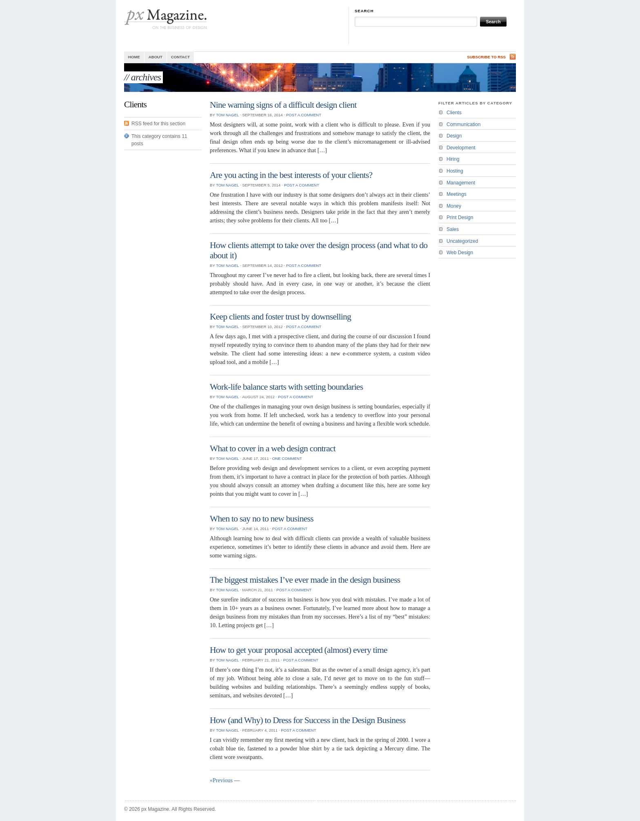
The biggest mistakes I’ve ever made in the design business (305, 580)
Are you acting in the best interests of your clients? (291, 175)
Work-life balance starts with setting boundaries (286, 387)
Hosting (455, 171)
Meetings (457, 194)
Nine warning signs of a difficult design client (283, 105)
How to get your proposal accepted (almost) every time (298, 650)
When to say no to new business (261, 519)
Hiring (453, 159)
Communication (463, 124)
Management (461, 183)
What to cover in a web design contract (273, 448)
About (155, 57)
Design (454, 136)
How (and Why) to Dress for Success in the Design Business (307, 720)
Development (461, 148)
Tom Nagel (227, 115)
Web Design (460, 252)
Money (454, 206)
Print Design (460, 217)
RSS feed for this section (158, 123)
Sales (453, 229)
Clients (454, 112)
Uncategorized (462, 241)
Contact (180, 57)
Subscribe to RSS (486, 57)
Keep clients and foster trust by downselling (280, 317)
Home (134, 57)
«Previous (221, 780)
